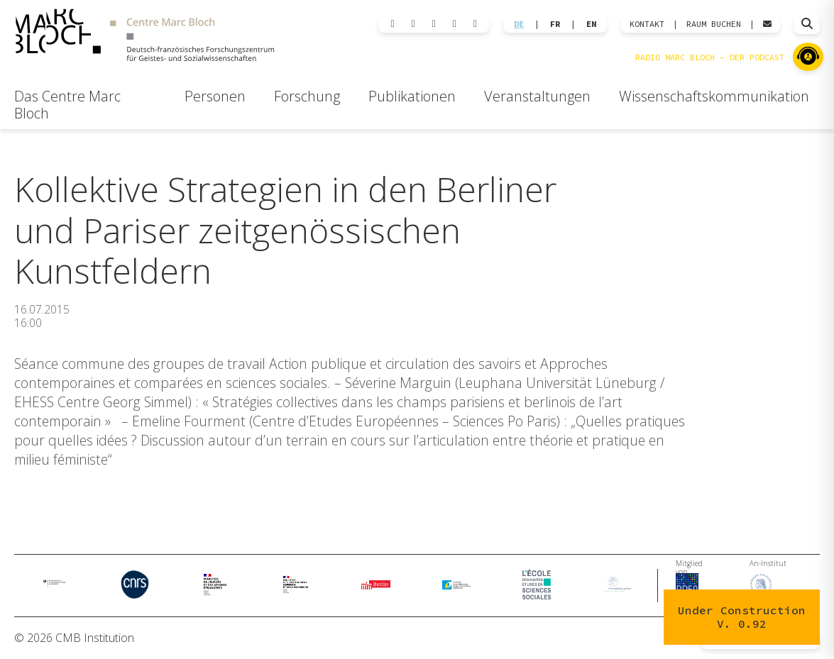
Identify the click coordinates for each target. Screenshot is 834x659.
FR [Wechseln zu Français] (555, 24)
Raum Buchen (713, 24)
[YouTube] (475, 24)
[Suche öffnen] (807, 24)
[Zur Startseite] (144, 37)
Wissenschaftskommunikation (714, 96)
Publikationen (412, 96)
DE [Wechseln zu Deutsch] (519, 24)
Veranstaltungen (537, 96)
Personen (215, 96)
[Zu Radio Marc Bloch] (808, 57)
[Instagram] (434, 24)
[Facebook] (454, 24)
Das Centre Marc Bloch (67, 105)
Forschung (307, 96)
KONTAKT (647, 24)
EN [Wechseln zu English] (591, 24)
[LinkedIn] (392, 24)
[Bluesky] (413, 24)
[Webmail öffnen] (767, 24)
